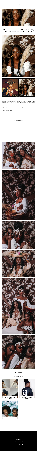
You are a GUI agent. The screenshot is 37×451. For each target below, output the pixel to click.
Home (14, 441)
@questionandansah (17, 120)
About (18, 441)
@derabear (19, 116)
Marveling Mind (16, 447)
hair (21, 372)
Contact (22, 441)
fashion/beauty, (19, 372)
